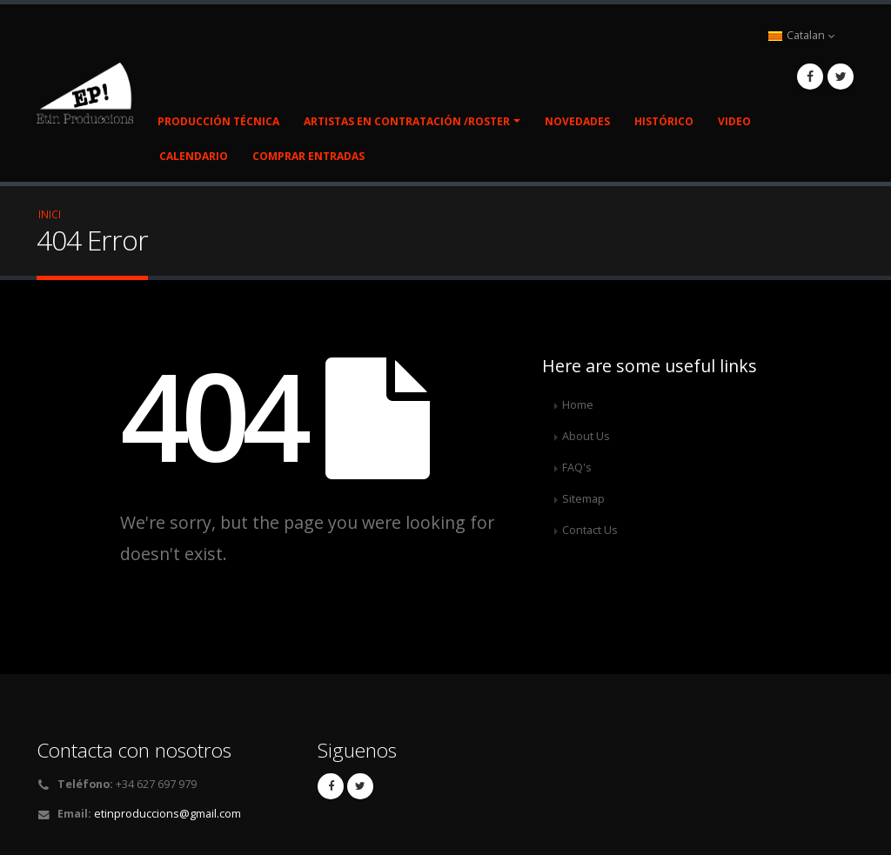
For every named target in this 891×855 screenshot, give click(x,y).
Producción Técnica (218, 121)
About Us (586, 436)
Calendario (193, 156)
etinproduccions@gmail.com (167, 813)
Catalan (801, 35)
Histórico (663, 121)
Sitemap (583, 498)
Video (734, 121)
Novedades (577, 121)
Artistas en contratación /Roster (407, 121)
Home (577, 404)
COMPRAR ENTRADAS (308, 156)
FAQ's (577, 467)
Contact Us (590, 530)
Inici (49, 214)
